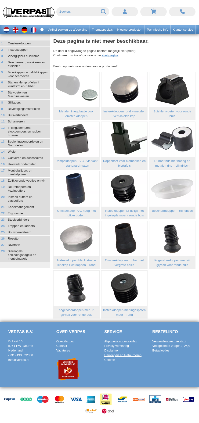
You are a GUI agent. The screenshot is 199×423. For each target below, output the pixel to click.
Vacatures (63, 350)
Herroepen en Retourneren (122, 355)
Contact (61, 346)
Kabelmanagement (21, 207)
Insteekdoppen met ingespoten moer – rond (124, 312)
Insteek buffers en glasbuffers (20, 198)
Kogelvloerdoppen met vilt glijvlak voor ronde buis (172, 262)
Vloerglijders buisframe (24, 56)
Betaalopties (160, 350)
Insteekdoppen (18, 49)
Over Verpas (65, 341)
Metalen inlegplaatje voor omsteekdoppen (76, 114)
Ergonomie (15, 213)
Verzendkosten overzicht (169, 341)
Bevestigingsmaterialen (24, 109)
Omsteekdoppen (19, 43)
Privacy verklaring (116, 346)
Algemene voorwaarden (120, 341)
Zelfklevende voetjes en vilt (26, 180)
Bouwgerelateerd (19, 232)
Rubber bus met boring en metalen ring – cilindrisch (172, 163)
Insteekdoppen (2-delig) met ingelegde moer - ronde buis (124, 213)
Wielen (12, 151)
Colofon (109, 360)
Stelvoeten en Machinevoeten (18, 94)
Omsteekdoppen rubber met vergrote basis (124, 262)
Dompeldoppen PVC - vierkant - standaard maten (76, 163)
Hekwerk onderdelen (22, 164)
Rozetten (14, 238)
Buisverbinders (18, 115)
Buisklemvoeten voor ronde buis (172, 114)
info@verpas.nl (18, 360)
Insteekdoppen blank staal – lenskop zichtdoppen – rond (76, 262)
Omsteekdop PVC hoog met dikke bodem (76, 213)
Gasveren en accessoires (25, 158)
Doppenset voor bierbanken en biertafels (124, 163)
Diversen (14, 245)
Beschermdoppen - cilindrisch (172, 210)
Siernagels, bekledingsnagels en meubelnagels (22, 254)
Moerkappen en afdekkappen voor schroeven (28, 74)
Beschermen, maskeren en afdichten (26, 64)
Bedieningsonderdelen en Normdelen (25, 143)
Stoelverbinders (18, 219)
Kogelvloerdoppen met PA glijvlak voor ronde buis (76, 312)
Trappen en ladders (21, 226)
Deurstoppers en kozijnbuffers (19, 188)
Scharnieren (16, 121)
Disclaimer (111, 350)
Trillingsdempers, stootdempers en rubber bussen (24, 131)
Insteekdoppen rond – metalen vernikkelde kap (124, 114)
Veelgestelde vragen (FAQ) (171, 346)
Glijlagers (14, 102)
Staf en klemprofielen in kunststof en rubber (24, 84)
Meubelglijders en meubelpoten (20, 172)
